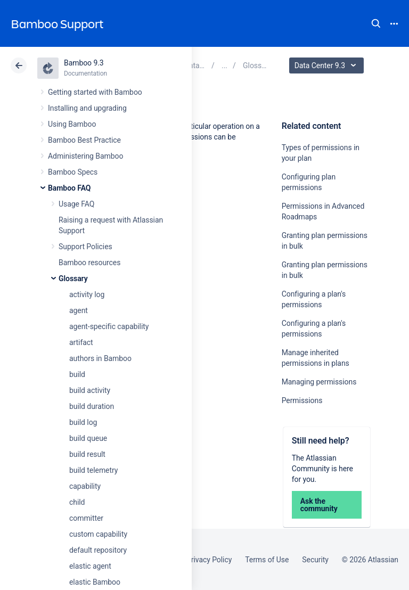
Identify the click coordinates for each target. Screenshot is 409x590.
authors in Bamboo (100, 358)
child (77, 502)
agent (78, 310)
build (77, 374)
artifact (81, 342)
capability (85, 486)
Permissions (302, 400)
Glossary (73, 278)
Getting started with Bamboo (95, 92)
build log (83, 422)
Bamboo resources (89, 262)
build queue (88, 438)
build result (87, 454)
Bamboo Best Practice (84, 140)
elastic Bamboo (94, 582)
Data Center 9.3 (328, 65)
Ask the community (319, 505)
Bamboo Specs (72, 172)
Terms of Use (267, 559)
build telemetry (93, 470)
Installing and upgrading (87, 108)
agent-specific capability (109, 326)
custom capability (98, 534)
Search (376, 23)
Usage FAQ (76, 204)
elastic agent (90, 566)
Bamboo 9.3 (84, 63)
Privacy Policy (209, 559)
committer (86, 518)
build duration (91, 406)
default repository (98, 550)
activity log (86, 294)
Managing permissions (319, 382)
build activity (89, 390)
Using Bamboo (72, 124)
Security (315, 559)
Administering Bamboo (85, 156)
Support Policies (85, 246)
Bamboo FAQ (69, 188)
